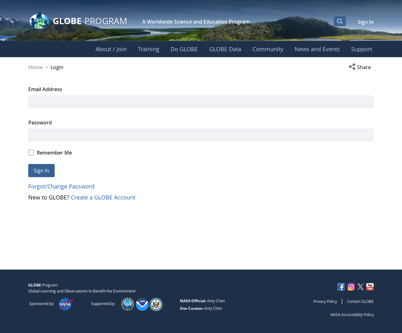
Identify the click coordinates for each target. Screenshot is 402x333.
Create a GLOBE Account (103, 197)
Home (35, 67)
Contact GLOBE (360, 301)
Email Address (45, 89)
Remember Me (50, 152)
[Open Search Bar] (340, 21)
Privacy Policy (325, 301)
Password (40, 122)
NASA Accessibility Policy (352, 314)
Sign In (366, 22)
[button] (361, 67)
